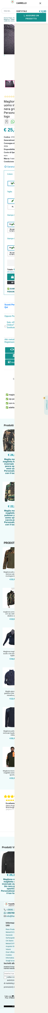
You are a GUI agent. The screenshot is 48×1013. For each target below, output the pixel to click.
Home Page (8, 18)
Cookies (9, 955)
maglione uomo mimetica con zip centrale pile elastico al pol (12, 614)
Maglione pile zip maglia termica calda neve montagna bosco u (13, 574)
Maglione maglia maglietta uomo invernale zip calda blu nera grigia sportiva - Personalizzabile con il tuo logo (11, 886)
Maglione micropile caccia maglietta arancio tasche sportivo (12, 773)
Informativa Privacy (13, 958)
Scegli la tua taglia (12, 961)
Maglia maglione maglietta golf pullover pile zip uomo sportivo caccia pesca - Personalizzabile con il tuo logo (12, 517)
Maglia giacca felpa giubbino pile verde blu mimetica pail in (12, 693)
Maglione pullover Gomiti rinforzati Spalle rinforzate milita (12, 733)
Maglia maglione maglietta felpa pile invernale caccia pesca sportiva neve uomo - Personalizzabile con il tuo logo (12, 466)
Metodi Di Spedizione (14, 932)
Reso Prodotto (11, 929)
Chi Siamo (9, 941)
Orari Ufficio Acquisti (13, 952)
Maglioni (7, 19)
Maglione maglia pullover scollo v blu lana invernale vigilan (12, 653)
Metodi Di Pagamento (14, 943)
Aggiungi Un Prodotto (31, 17)
